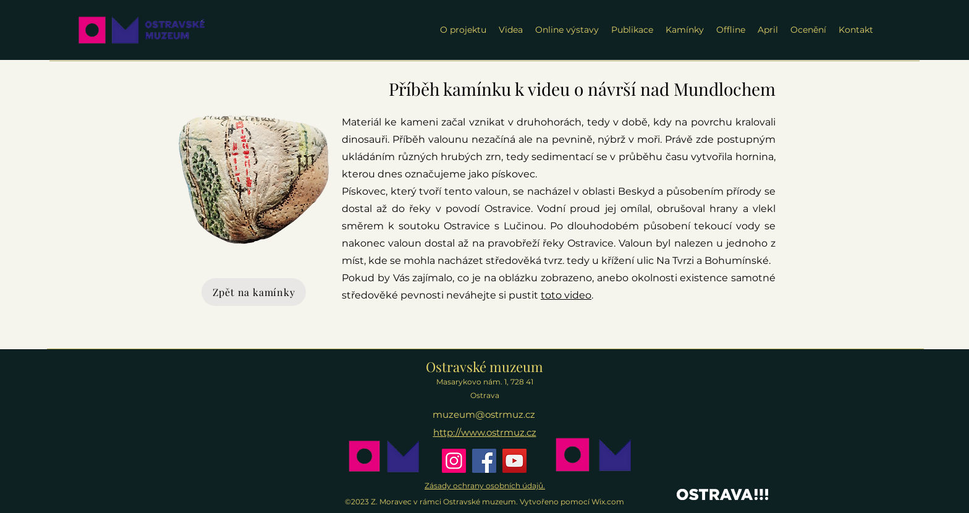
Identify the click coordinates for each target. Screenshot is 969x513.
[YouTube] (514, 461)
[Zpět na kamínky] (253, 292)
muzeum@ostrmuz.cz (484, 414)
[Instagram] (454, 461)
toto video (566, 295)
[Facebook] (484, 461)
